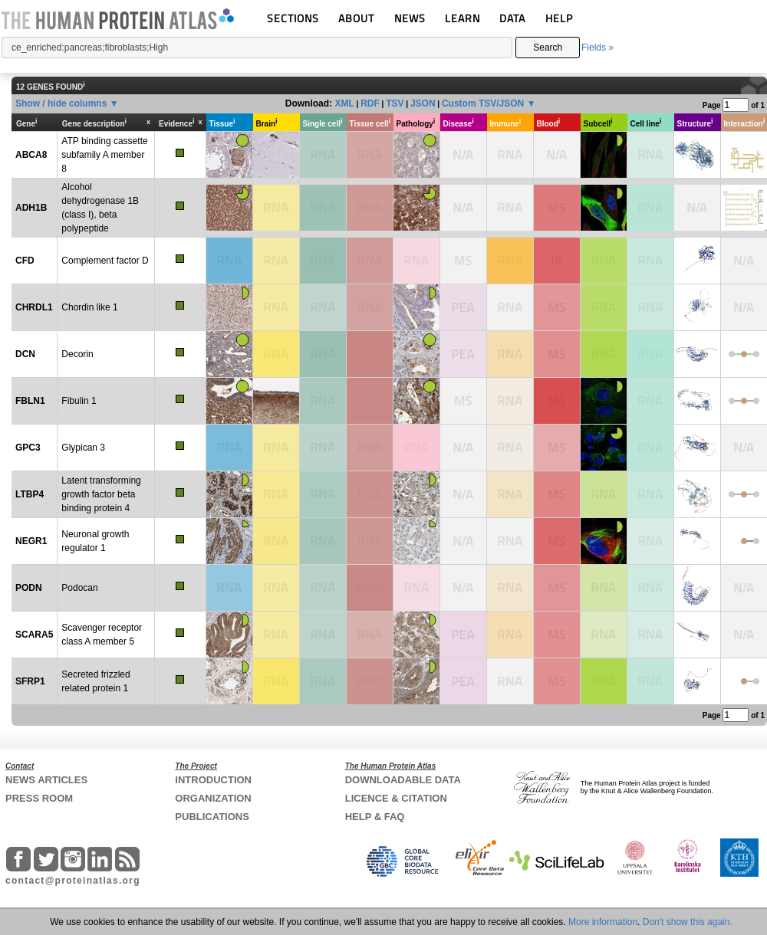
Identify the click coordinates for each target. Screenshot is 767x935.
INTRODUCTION (213, 780)
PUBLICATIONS (212, 816)
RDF (370, 103)
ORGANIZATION (213, 798)
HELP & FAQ (375, 816)
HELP (559, 18)
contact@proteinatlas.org (72, 880)
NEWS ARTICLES (46, 780)
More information (602, 922)
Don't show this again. (687, 922)
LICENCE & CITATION (396, 798)
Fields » (597, 47)
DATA (512, 18)
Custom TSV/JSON (483, 103)
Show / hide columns (61, 103)
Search (547, 47)
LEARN (462, 18)
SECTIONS (293, 18)
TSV (394, 103)
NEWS (410, 18)
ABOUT (356, 18)
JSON (423, 103)
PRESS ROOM (39, 798)
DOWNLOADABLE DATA (403, 780)
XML (344, 103)
